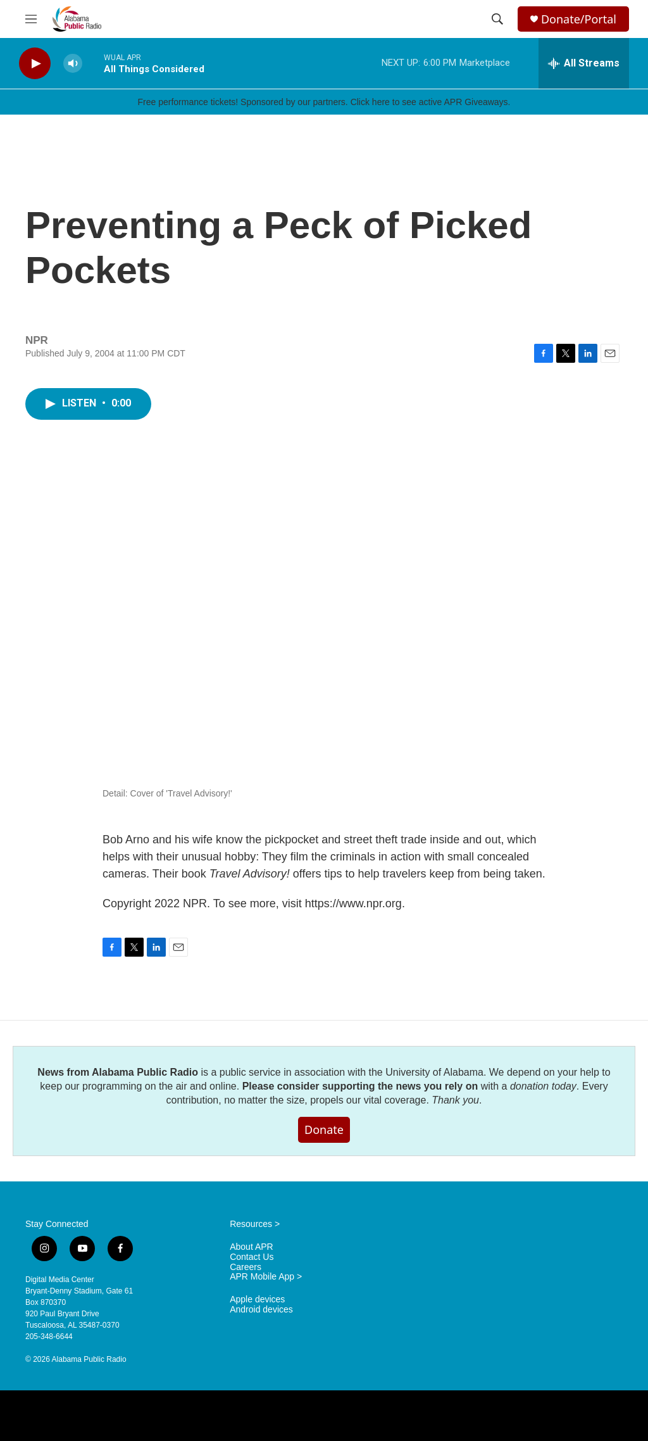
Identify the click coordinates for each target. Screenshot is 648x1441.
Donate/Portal (578, 19)
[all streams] (584, 63)
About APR (251, 1247)
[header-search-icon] (497, 19)
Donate (324, 1129)
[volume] (73, 63)
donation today (543, 1086)
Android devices (261, 1309)
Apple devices (257, 1299)
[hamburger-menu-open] (31, 19)
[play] (35, 63)
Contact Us (251, 1257)
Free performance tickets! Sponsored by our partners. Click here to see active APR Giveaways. (323, 102)
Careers (245, 1267)
